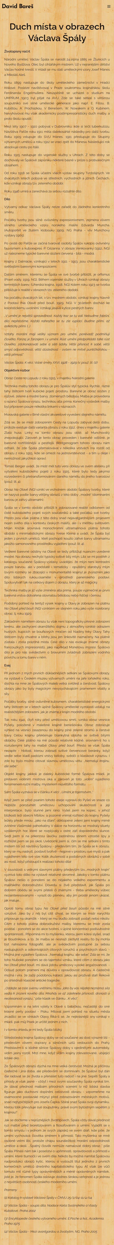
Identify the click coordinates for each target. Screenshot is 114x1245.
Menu (108, 6)
